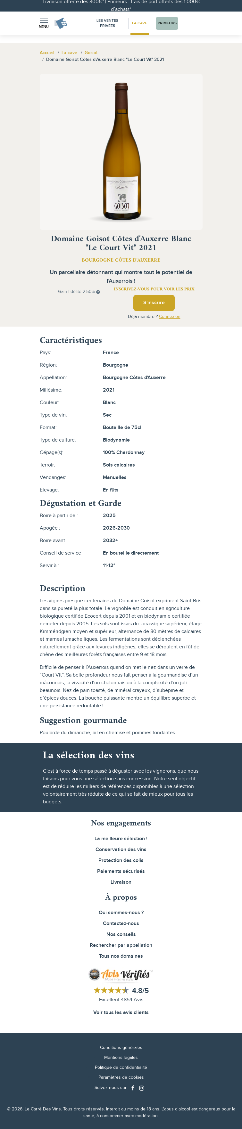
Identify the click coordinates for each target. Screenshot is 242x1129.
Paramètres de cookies (121, 1077)
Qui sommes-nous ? (121, 913)
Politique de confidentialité (121, 1067)
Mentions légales (121, 1057)
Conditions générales (121, 1047)
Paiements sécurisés (121, 871)
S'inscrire (154, 303)
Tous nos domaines (121, 956)
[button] (44, 23)
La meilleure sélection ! (121, 839)
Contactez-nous (121, 924)
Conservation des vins (121, 850)
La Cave (139, 23)
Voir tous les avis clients (121, 1013)
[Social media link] (134, 1088)
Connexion (169, 316)
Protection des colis (121, 860)
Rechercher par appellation (121, 945)
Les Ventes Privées (107, 23)
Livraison (121, 882)
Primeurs (167, 23)
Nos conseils (121, 934)
